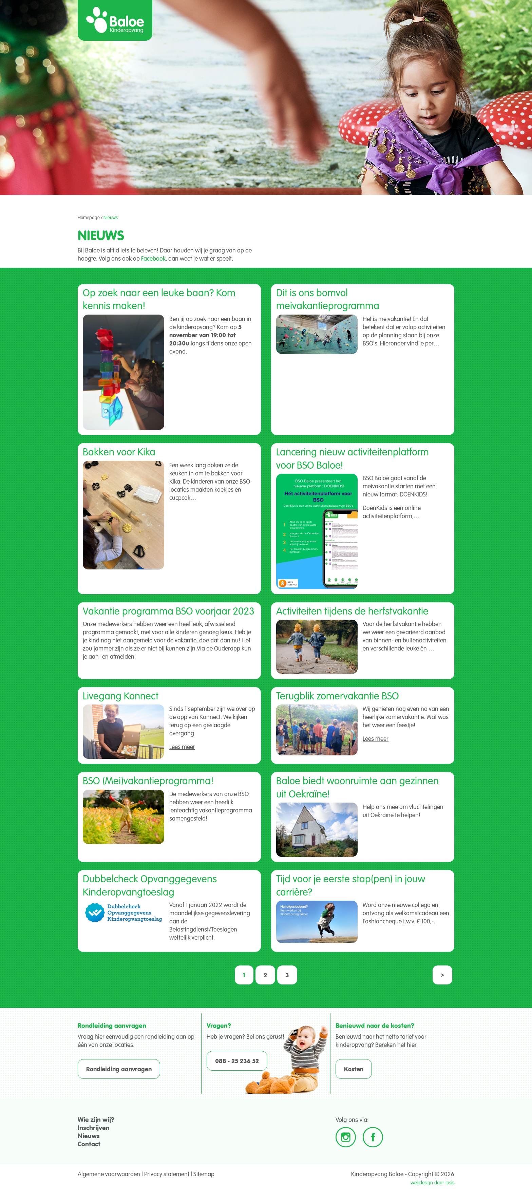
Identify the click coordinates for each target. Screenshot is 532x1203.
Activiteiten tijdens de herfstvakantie (352, 610)
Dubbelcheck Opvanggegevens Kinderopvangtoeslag (150, 884)
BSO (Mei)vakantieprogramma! (148, 780)
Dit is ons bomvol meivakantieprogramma (327, 298)
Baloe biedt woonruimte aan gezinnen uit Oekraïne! (357, 786)
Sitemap (203, 1174)
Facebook (153, 258)
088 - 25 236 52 (237, 1061)
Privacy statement (166, 1174)
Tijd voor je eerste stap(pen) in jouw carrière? (350, 884)
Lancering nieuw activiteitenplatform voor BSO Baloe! (352, 458)
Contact (89, 1144)
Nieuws (89, 1135)
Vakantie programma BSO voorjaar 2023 (168, 610)
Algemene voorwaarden (109, 1174)
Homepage (89, 217)
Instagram (346, 1137)
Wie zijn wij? (96, 1119)
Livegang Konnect (120, 695)
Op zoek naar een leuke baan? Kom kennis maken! (159, 298)
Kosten (353, 1069)
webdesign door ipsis (432, 1182)
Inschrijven (94, 1127)
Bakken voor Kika (119, 451)
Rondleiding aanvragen (119, 1069)
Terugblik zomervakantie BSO (337, 695)
